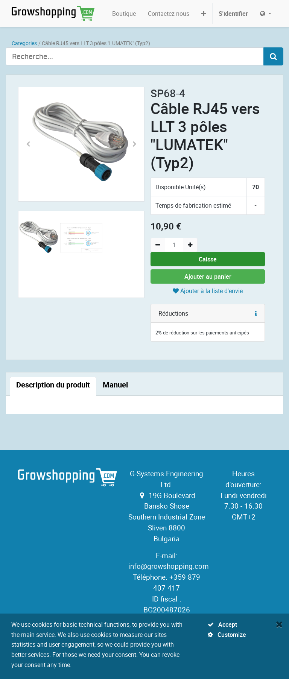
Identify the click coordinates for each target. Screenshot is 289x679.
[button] (203, 13)
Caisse (208, 259)
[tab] (53, 386)
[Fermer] (279, 624)
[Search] (273, 56)
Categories (24, 43)
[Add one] (190, 245)
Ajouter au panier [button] (207, 276)
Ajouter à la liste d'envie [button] (208, 291)
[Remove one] (158, 245)
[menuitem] (124, 13)
